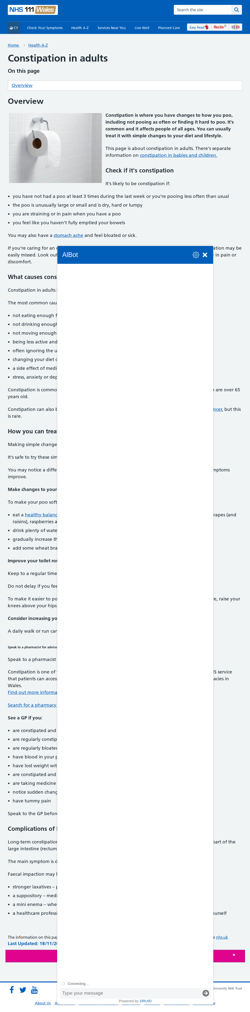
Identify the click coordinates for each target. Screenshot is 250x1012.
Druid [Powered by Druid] (146, 1001)
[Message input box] (130, 993)
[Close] (237, 954)
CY (14, 28)
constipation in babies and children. (178, 155)
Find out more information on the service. (53, 692)
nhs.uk (222, 937)
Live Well (142, 28)
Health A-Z (80, 28)
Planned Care (169, 28)
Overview (22, 85)
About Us (43, 1003)
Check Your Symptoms (44, 28)
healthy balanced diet (49, 515)
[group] (135, 621)
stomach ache (68, 235)
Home (14, 45)
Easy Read (199, 27)
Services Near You (112, 28)
